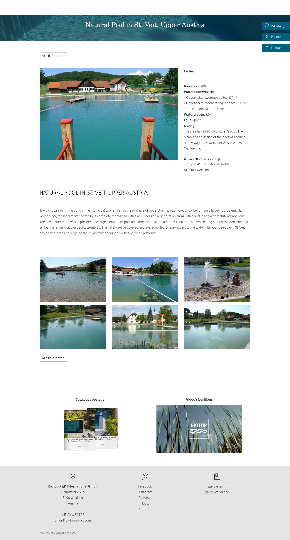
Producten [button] (133, 9)
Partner (273, 37)
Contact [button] (200, 9)
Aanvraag (274, 25)
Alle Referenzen (53, 56)
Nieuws (219, 9)
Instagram (145, 492)
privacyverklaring (217, 492)
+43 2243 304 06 (72, 515)
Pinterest (145, 498)
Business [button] (179, 9)
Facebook (145, 486)
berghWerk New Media (64, 532)
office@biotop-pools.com (73, 520)
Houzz (145, 503)
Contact (274, 48)
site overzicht (217, 486)
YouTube (145, 509)
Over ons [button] (156, 9)
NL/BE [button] (239, 9)
